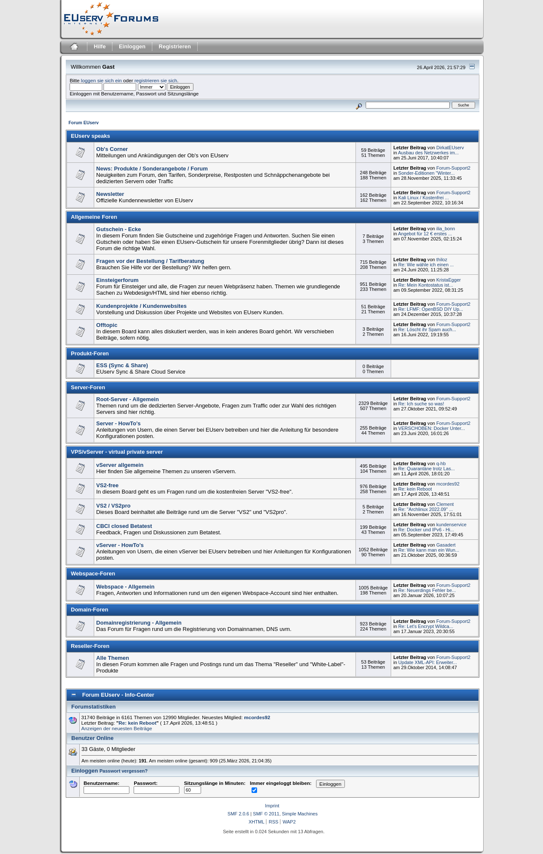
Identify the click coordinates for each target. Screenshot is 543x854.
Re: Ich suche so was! (421, 403)
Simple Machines (300, 813)
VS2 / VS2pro (113, 505)
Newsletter (110, 194)
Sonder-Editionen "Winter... (426, 173)
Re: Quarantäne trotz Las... (426, 468)
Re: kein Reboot (415, 488)
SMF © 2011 (266, 813)
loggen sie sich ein (101, 80)
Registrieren (175, 46)
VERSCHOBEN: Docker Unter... (431, 428)
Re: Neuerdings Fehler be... (427, 590)
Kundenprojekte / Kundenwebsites (141, 306)
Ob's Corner (112, 149)
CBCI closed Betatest (124, 526)
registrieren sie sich (155, 80)
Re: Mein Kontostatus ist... (425, 284)
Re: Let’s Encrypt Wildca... (425, 626)
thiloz (442, 259)
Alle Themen (112, 658)
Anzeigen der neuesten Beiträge (116, 728)
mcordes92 (448, 483)
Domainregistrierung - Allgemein (139, 623)
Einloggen (132, 46)
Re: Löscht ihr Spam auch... (427, 329)
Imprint (272, 805)
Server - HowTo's (118, 423)
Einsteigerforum (117, 280)
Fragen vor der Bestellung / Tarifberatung (150, 261)
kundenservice (452, 524)
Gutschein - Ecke (118, 229)
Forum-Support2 (453, 167)
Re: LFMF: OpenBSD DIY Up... (430, 309)
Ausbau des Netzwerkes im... (428, 152)
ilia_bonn (446, 228)
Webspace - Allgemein (125, 586)
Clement (445, 504)
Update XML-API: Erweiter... (427, 662)
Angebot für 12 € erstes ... (425, 233)
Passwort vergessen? (123, 770)
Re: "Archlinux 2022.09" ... (425, 509)
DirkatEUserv (450, 147)
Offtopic (107, 325)
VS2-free (107, 485)
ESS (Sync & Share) (122, 365)
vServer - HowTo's (120, 545)
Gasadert (446, 544)
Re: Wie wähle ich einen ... (426, 264)
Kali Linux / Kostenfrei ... (423, 197)
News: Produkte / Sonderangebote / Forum (152, 168)
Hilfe (100, 46)
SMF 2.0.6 (238, 813)
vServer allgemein (119, 465)
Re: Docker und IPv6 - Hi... (426, 529)
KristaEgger (449, 279)
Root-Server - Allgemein (127, 399)
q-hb (441, 463)
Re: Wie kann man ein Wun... (428, 550)
